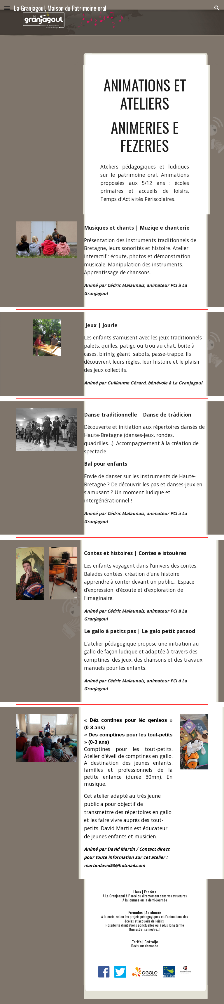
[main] (144, 115)
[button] (7, 8)
